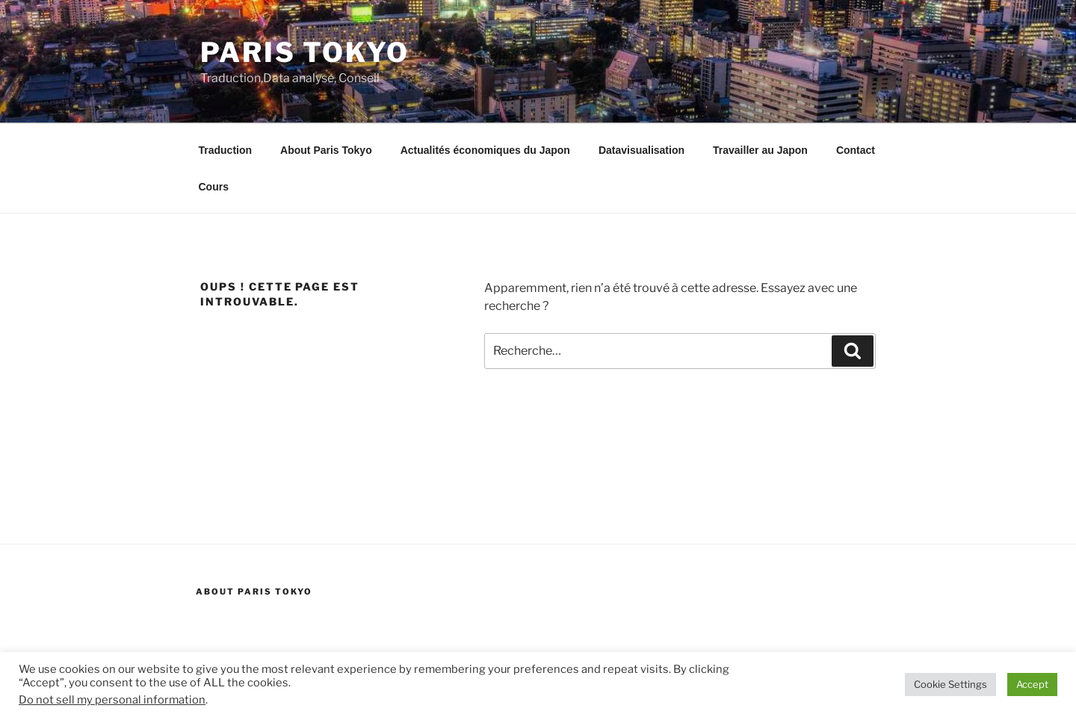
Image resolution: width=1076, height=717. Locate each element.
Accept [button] (1032, 684)
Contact (855, 150)
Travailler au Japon (760, 150)
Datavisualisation (641, 150)
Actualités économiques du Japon (485, 150)
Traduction (226, 150)
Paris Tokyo (304, 52)
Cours (214, 187)
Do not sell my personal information (112, 700)
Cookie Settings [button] (950, 684)
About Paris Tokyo (326, 150)
